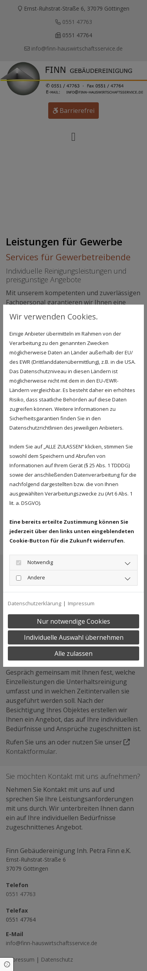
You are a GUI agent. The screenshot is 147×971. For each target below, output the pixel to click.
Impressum (81, 603)
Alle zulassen (73, 653)
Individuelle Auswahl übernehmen (73, 637)
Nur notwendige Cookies (73, 621)
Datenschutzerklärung (34, 603)
